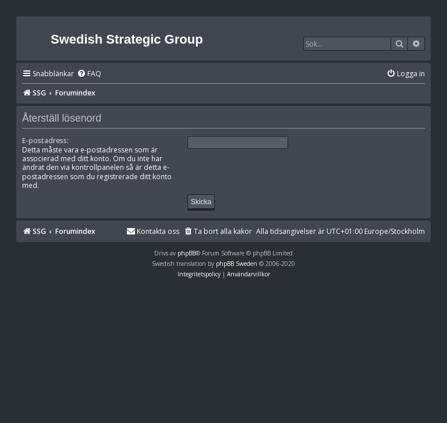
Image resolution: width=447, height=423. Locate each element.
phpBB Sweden (236, 264)
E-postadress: (45, 140)
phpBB (187, 253)
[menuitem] (89, 74)
